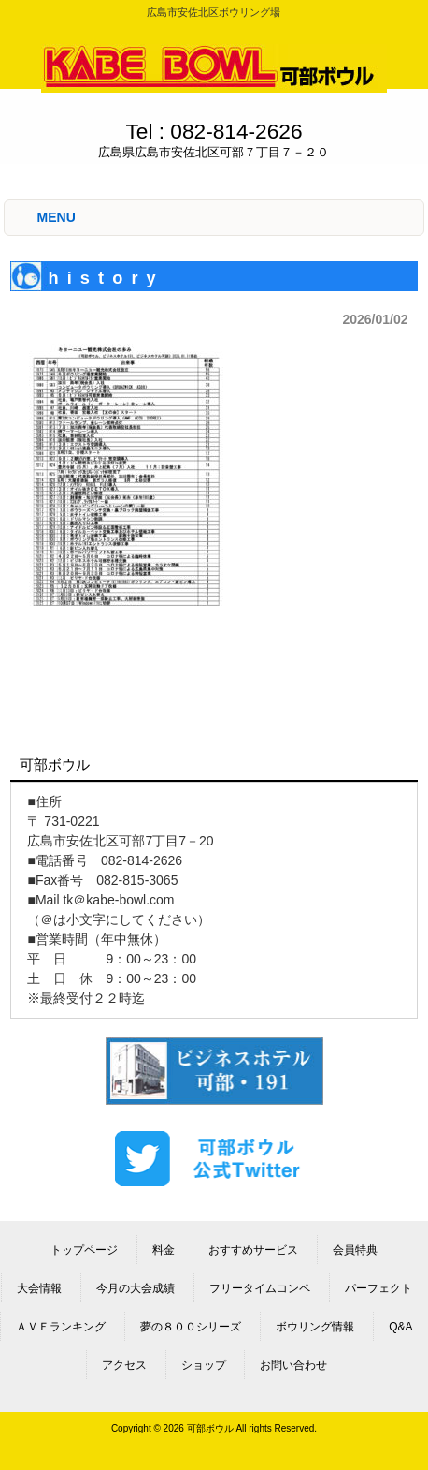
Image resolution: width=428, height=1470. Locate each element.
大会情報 (39, 1288)
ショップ (203, 1365)
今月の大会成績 (135, 1288)
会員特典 (355, 1250)
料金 (163, 1250)
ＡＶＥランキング (61, 1326)
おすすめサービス (253, 1250)
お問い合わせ (293, 1365)
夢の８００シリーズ (190, 1326)
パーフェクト (378, 1288)
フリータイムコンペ (259, 1288)
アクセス (124, 1365)
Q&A (400, 1326)
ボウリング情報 (315, 1326)
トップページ (84, 1250)
